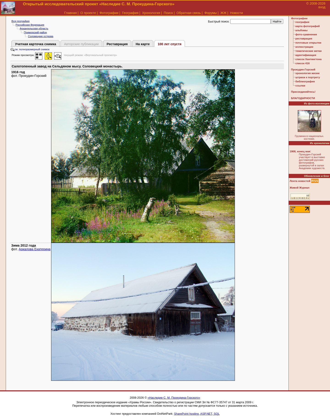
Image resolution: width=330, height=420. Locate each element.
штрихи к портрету (307, 77)
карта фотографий (307, 26)
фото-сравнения (306, 34)
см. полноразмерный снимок (30, 49)
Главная (70, 13)
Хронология (151, 13)
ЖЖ (223, 13)
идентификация (305, 55)
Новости (236, 13)
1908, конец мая (300, 151)
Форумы (210, 13)
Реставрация (117, 44)
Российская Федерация (30, 24)
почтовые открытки (308, 42)
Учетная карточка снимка (35, 44)
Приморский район (35, 32)
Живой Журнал (299, 187)
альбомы (301, 30)
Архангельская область (34, 28)
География (130, 13)
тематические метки (308, 51)
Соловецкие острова (40, 36)
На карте (143, 44)
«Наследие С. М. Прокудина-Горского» (174, 397)
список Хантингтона (308, 59)
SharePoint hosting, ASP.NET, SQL (197, 413)
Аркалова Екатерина (35, 249)
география (302, 22)
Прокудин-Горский (303, 69)
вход (321, 7)
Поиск (168, 13)
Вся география (20, 21)
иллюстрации (304, 46)
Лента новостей (300, 181)
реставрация (303, 38)
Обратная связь (188, 13)
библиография (305, 81)
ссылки (300, 85)
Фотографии (108, 13)
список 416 (302, 63)
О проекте (88, 13)
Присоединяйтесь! (303, 91)
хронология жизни (307, 73)
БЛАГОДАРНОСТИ (303, 98)
